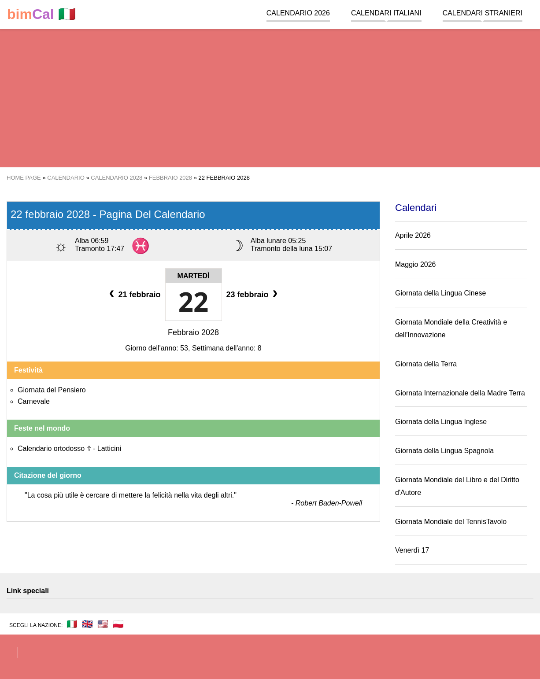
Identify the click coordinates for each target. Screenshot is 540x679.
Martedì (194, 276)
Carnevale (34, 401)
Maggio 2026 (415, 264)
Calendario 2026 (298, 13)
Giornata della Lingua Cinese (440, 293)
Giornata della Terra (426, 364)
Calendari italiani (386, 13)
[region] (270, 96)
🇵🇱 (118, 624)
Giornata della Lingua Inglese (441, 421)
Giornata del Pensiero (52, 390)
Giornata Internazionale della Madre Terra (460, 393)
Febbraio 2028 (193, 332)
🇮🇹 (41, 14)
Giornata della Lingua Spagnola (444, 450)
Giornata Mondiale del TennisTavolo (451, 521)
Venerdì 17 (412, 550)
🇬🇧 (87, 624)
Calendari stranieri (482, 13)
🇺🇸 (102, 624)
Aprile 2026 (413, 235)
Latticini (109, 448)
